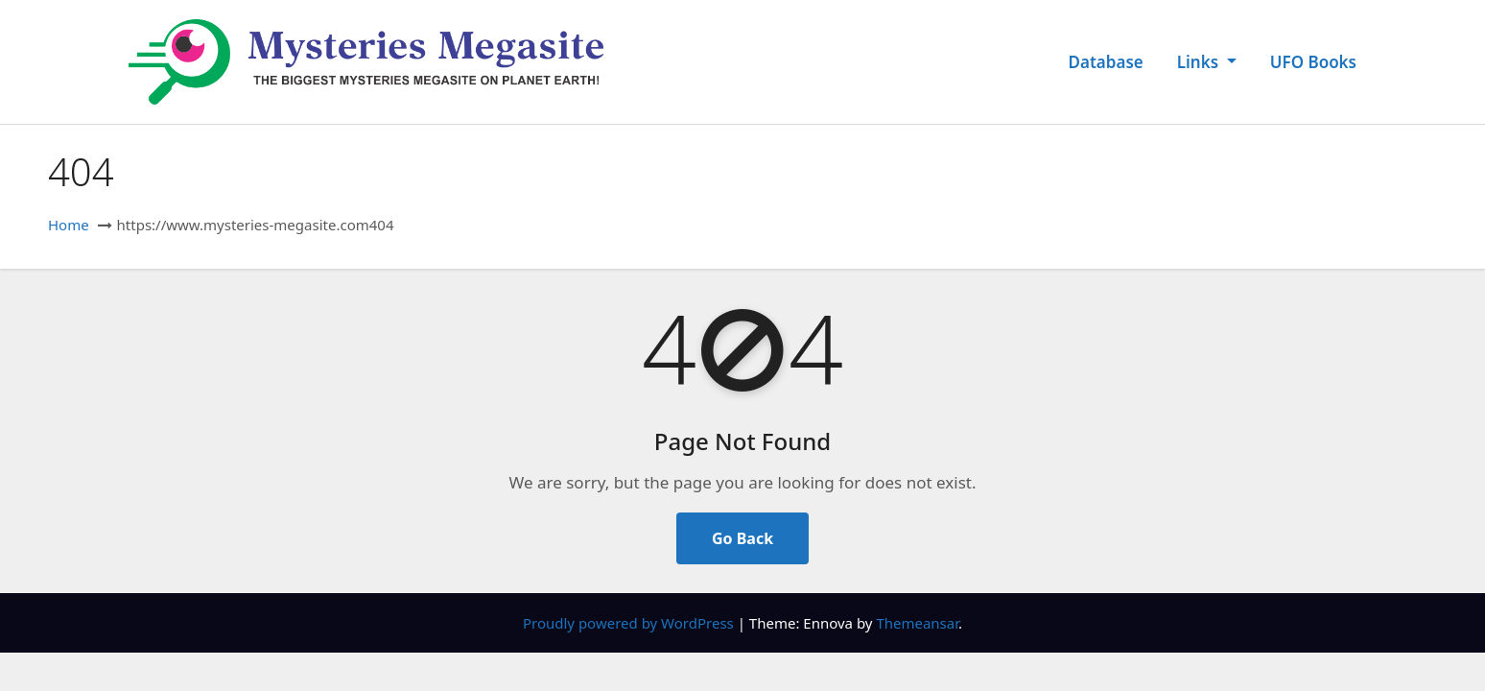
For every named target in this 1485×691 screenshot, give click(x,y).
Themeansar (917, 622)
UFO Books (1313, 62)
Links (1207, 62)
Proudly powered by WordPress (630, 622)
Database (1106, 62)
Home (68, 224)
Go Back (742, 538)
